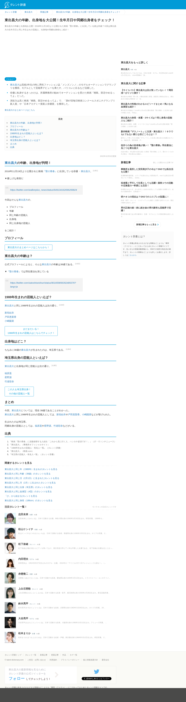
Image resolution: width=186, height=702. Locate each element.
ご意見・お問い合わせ (36, 660)
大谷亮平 (23, 618)
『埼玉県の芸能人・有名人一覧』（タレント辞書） (32, 454)
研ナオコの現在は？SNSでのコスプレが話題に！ (145, 196)
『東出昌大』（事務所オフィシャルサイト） (29, 444)
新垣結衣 (9, 312)
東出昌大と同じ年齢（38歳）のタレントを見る (28, 473)
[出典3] (61, 305)
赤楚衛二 (23, 574)
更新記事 (55, 655)
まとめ (13, 144)
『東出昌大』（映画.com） (21, 451)
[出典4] (68, 349)
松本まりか (24, 633)
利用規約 (53, 660)
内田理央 (23, 559)
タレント (32, 544)
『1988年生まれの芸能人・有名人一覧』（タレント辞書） (35, 448)
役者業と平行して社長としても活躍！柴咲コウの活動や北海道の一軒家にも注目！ (147, 184)
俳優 (36, 529)
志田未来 (23, 514)
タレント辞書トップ (13, 655)
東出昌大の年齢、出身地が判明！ (26, 123)
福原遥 (8, 373)
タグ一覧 (73, 655)
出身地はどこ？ (17, 137)
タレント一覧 (30, 655)
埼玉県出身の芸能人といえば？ (25, 140)
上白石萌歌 (24, 588)
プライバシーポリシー (70, 660)
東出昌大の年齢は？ (20, 130)
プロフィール (16, 126)
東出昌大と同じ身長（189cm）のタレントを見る (29, 500)
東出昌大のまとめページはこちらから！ (28, 247)
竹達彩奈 (9, 381)
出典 (12, 147)
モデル (31, 559)
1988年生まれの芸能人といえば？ (26, 133)
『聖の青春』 (50, 171)
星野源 (8, 377)
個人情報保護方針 (90, 660)
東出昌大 (14, 84)
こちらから (132, 255)
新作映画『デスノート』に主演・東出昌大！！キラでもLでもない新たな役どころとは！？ (147, 133)
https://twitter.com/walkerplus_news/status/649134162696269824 (43, 190)
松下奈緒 (23, 544)
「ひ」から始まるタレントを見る (21, 496)
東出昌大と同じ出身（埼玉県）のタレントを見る (28, 487)
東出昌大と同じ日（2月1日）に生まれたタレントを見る (32, 478)
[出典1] (95, 170)
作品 (64, 655)
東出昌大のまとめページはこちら (20, 110)
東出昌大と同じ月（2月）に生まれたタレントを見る (30, 482)
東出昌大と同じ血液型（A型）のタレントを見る (28, 491)
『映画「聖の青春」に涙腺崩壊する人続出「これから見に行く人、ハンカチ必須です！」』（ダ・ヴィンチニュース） (62, 441)
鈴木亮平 (23, 603)
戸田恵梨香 (10, 317)
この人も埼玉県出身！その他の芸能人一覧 (19, 391)
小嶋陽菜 (9, 321)
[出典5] (54, 365)
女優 (31, 515)
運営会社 (105, 660)
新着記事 (43, 655)
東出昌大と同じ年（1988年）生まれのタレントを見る (31, 469)
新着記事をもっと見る (146, 224)
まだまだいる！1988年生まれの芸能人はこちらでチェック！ (31, 331)
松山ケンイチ (25, 529)
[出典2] (77, 264)
